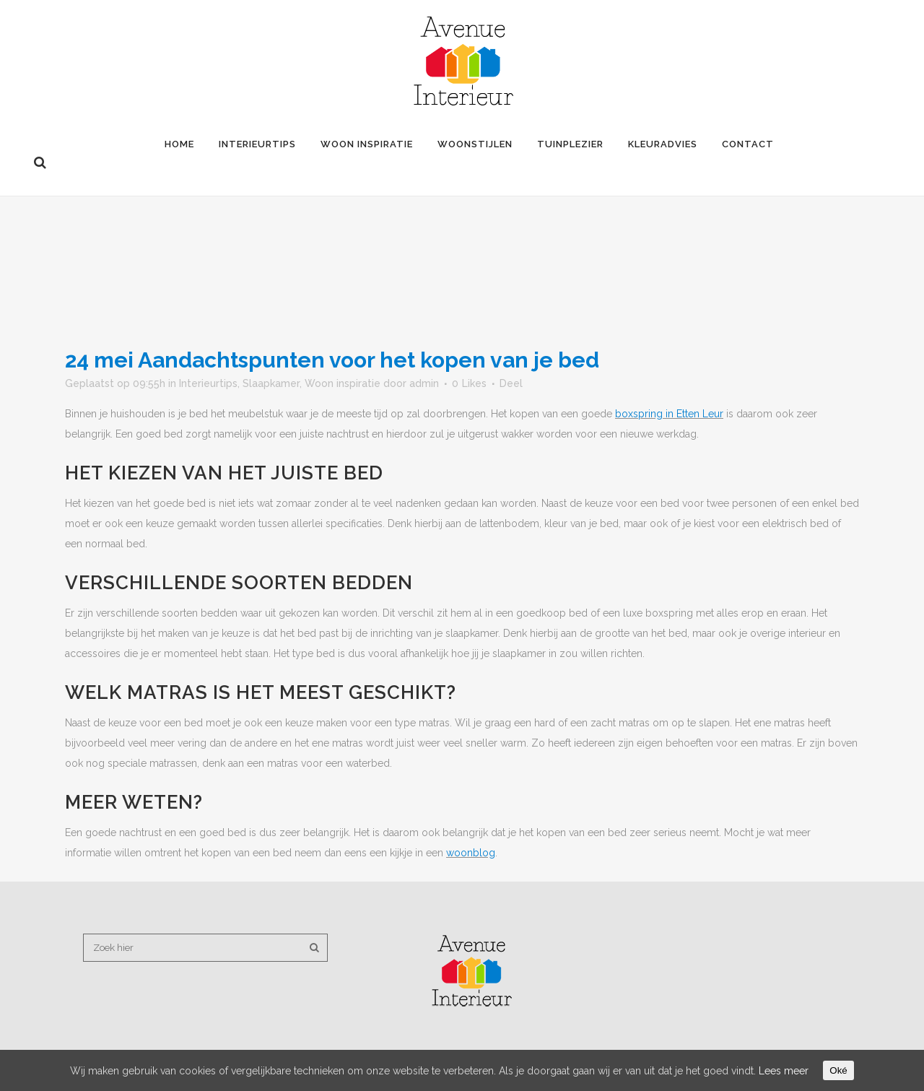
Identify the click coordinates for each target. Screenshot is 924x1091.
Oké (838, 1070)
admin (424, 383)
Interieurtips (208, 383)
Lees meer (783, 1071)
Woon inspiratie (342, 383)
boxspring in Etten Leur (669, 414)
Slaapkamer (271, 383)
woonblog (470, 853)
